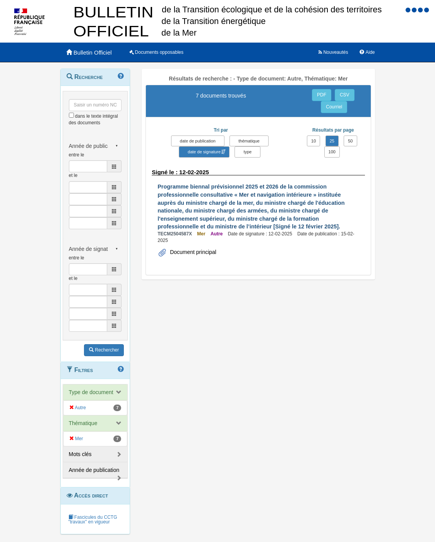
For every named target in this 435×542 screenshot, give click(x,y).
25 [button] (332, 141)
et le (73, 175)
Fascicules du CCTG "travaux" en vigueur (93, 520)
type (247, 151)
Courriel (334, 107)
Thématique (83, 423)
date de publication (198, 141)
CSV (344, 95)
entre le (76, 155)
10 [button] (313, 141)
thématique (248, 141)
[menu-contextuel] (71, 115)
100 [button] (332, 151)
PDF (321, 95)
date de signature (204, 151)
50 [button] (350, 141)
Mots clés (80, 454)
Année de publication (94, 470)
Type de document (91, 392)
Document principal (192, 252)
